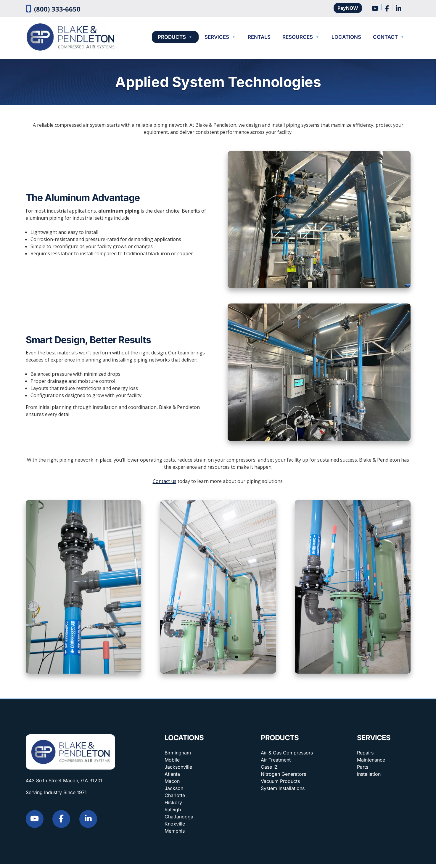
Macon (172, 781)
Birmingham (178, 753)
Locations (346, 37)
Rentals (259, 37)
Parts (362, 767)
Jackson (174, 788)
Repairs (365, 753)
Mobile (172, 760)
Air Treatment (276, 760)
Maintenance (371, 760)
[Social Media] (374, 7)
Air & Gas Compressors (287, 753)
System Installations (283, 788)
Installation (369, 774)
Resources (301, 37)
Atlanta (172, 774)
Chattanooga (179, 817)
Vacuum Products (280, 781)
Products (175, 37)
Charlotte (175, 795)
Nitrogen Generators (283, 774)
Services (220, 37)
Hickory (173, 802)
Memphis (175, 831)
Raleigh (173, 809)
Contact (389, 37)
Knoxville (175, 824)
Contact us (164, 481)
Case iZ (269, 767)
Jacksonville (178, 767)
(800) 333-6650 (57, 9)
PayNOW (347, 8)
